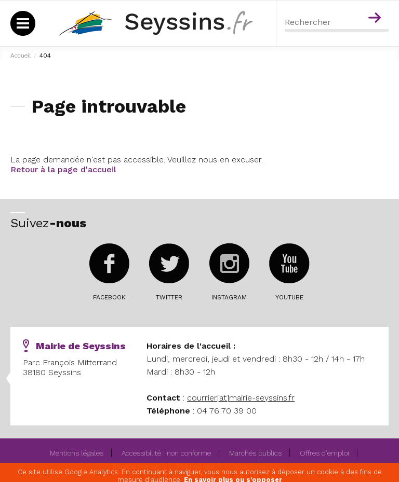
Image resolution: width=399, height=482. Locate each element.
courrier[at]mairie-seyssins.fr (241, 398)
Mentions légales (76, 453)
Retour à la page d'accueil (63, 169)
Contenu (376, 4)
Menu (354, 4)
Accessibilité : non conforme (166, 453)
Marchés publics (255, 453)
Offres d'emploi (324, 453)
